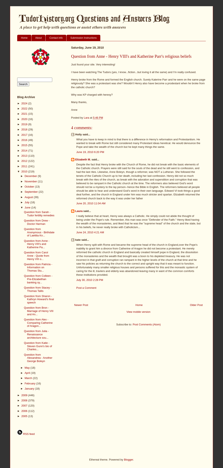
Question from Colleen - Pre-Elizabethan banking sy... (38, 279)
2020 (24, 119)
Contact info (56, 37)
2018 (24, 129)
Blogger (128, 459)
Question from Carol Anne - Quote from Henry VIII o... (36, 255)
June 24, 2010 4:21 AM (90, 232)
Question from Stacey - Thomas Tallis (37, 289)
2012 (24, 160)
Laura (78, 211)
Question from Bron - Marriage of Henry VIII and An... (38, 311)
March (29, 378)
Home (24, 37)
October (30, 186)
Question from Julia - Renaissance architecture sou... (36, 334)
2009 (24, 395)
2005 (24, 416)
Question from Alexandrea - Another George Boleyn (38, 358)
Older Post (196, 305)
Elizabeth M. (83, 159)
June (28, 207)
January (30, 388)
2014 (24, 150)
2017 (24, 134)
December (31, 176)
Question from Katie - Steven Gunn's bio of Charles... (38, 346)
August (29, 197)
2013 (24, 155)
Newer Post (81, 305)
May (27, 367)
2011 (24, 166)
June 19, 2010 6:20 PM (90, 152)
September (32, 191)
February (30, 383)
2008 (24, 400)
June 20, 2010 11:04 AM (90, 203)
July (27, 202)
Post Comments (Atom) (147, 324)
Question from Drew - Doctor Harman (37, 222)
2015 (24, 145)
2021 (24, 113)
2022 (24, 108)
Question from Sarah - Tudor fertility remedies (39, 214)
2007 (24, 405)
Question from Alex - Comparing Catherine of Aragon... (38, 322)
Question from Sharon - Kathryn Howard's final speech (39, 299)
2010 (24, 171)
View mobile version (138, 311)
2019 (24, 124)
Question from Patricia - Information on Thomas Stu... (38, 267)
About (38, 37)
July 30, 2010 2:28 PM (89, 280)
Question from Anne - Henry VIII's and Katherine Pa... (36, 244)
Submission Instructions (83, 37)
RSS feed (26, 434)
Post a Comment (86, 287)
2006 (24, 411)
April (28, 372)
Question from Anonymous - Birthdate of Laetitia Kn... (39, 232)
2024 (24, 103)
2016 (24, 140)
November (31, 181)
